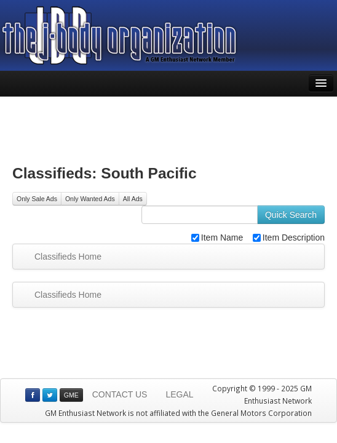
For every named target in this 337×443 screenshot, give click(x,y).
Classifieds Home (67, 256)
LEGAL (179, 394)
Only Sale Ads (37, 198)
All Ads (133, 198)
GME (71, 395)
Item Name (217, 237)
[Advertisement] (168, 127)
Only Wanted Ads (90, 198)
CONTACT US (120, 394)
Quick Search (291, 215)
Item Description (289, 237)
